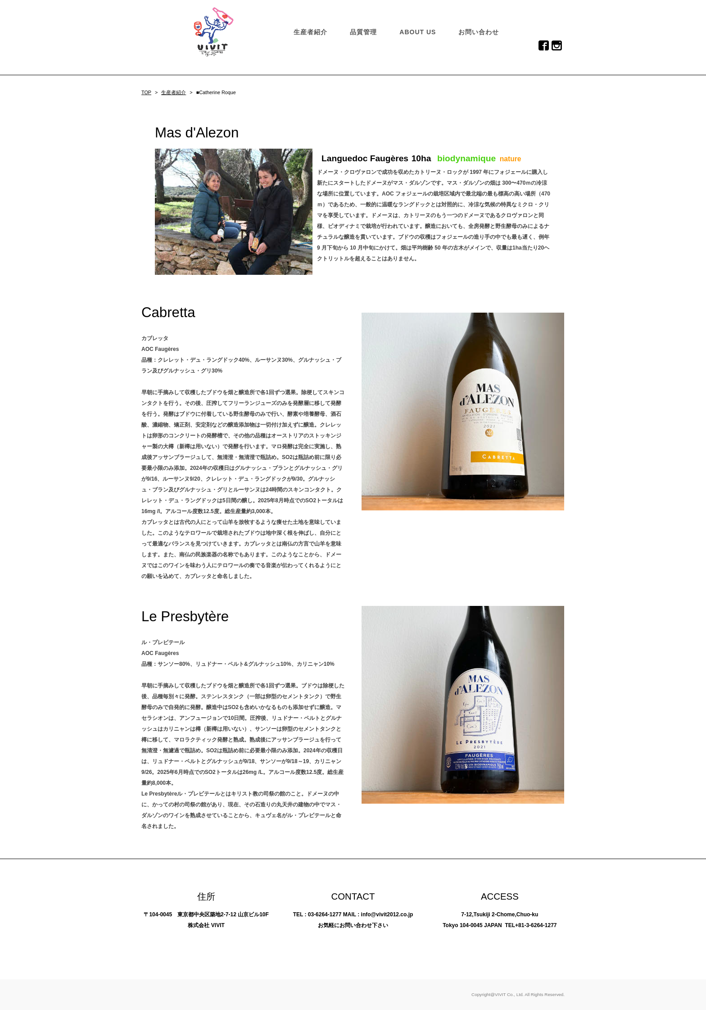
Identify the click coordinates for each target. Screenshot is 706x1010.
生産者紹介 (310, 32)
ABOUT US (417, 32)
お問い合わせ (478, 32)
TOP (146, 92)
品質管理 (363, 32)
